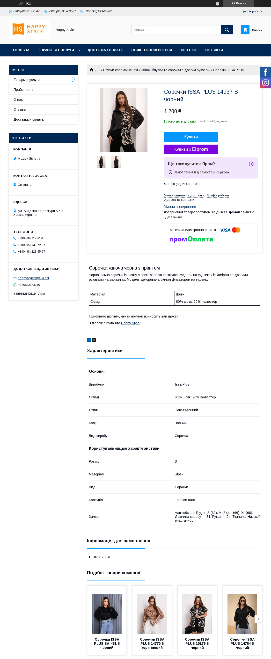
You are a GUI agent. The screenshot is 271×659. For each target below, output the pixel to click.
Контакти (214, 50)
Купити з (191, 149)
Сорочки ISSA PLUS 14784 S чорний (243, 643)
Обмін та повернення (151, 50)
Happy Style (130, 323)
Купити (191, 137)
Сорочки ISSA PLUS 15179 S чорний (197, 643)
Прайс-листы (24, 90)
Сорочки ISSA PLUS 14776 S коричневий (152, 643)
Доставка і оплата (105, 50)
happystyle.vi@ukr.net (33, 278)
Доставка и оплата (29, 119)
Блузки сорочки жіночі (120, 70)
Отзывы (20, 109)
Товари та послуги (56, 50)
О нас (18, 99)
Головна (21, 50)
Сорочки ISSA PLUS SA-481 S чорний (107, 643)
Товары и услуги (27, 80)
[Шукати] (227, 29)
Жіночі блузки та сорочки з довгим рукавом (175, 70)
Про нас (188, 50)
